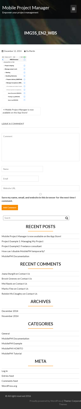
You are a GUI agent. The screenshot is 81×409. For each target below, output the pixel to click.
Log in (5, 370)
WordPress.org (9, 385)
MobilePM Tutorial (12, 353)
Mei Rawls (7, 283)
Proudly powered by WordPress (57, 400)
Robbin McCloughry (12, 293)
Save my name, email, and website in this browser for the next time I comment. (39, 199)
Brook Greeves (9, 278)
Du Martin (29, 51)
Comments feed (10, 380)
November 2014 (10, 316)
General (6, 333)
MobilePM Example (12, 343)
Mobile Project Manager (25, 7)
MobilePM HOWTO (12, 348)
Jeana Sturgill (8, 273)
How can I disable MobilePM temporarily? (23, 251)
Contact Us (24, 273)
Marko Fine (7, 288)
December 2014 (10, 311)
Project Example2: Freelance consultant (22, 246)
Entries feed (8, 375)
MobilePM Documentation (15, 256)
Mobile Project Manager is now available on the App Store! (18, 111)
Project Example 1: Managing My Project (22, 241)
